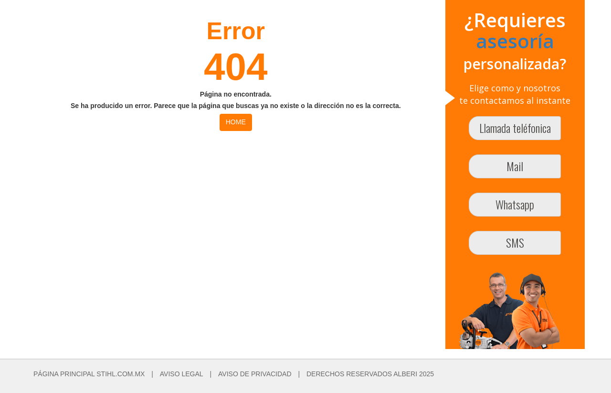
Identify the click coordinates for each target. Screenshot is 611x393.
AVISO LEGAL (181, 374)
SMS (515, 242)
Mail (514, 166)
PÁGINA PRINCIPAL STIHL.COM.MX (89, 374)
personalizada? (515, 64)
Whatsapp (514, 204)
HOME (236, 122)
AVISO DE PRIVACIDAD (255, 374)
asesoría (515, 41)
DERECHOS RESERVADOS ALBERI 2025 (370, 374)
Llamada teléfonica (515, 127)
